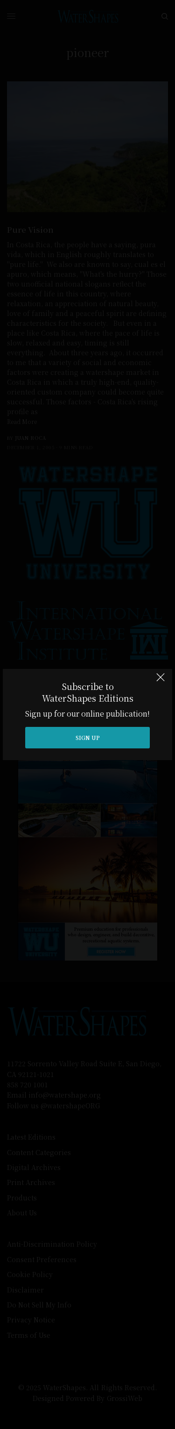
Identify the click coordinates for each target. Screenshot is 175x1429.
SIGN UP (88, 737)
